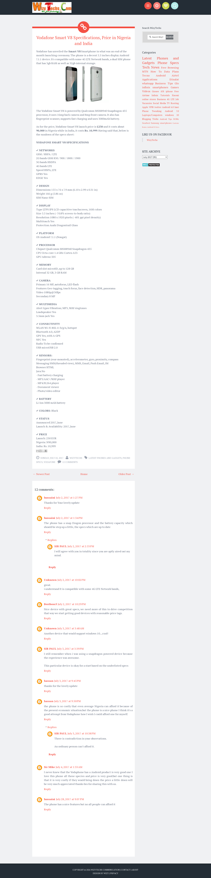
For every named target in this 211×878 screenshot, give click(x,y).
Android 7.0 (172, 111)
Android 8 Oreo (153, 127)
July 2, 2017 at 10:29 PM (72, 603)
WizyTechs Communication (105, 868)
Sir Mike (49, 766)
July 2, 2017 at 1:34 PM (69, 517)
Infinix (155, 95)
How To (156, 71)
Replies (52, 539)
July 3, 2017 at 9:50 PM (67, 700)
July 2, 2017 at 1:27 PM (69, 496)
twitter (157, 107)
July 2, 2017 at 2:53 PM (81, 545)
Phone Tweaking (151, 111)
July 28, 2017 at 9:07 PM (70, 798)
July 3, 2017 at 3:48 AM (70, 627)
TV (168, 103)
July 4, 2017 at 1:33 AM (69, 766)
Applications (149, 79)
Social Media (159, 103)
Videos (146, 91)
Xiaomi (175, 95)
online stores (149, 99)
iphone (169, 91)
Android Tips (166, 119)
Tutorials (165, 95)
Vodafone (49, 461)
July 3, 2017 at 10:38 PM (82, 732)
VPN (151, 107)
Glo (177, 83)
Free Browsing (170, 67)
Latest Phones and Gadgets (105, 456)
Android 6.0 (168, 107)
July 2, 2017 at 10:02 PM (71, 579)
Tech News (150, 67)
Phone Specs (168, 62)
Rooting (175, 103)
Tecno (146, 75)
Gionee (155, 91)
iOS (162, 91)
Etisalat (174, 79)
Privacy (114, 872)
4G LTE (170, 99)
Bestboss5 (50, 603)
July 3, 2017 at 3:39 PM (70, 647)
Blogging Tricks (150, 118)
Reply (47, 506)
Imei (177, 107)
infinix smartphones (155, 87)
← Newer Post (41, 473)
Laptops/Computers (152, 115)
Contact (125, 868)
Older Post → (126, 473)
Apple (145, 107)
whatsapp (147, 83)
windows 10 (172, 115)
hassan (48, 679)
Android (161, 75)
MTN (145, 71)
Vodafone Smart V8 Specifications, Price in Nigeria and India (83, 40)
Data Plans (171, 71)
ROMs (176, 119)
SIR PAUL (60, 545)
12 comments (70, 461)
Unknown (50, 579)
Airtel (175, 75)
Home (84, 473)
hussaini (49, 496)
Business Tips (164, 83)
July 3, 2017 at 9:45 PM (67, 679)
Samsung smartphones (161, 123)
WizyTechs (76, 456)
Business (161, 99)
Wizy (106, 872)
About (135, 868)
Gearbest (146, 123)
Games (175, 87)
